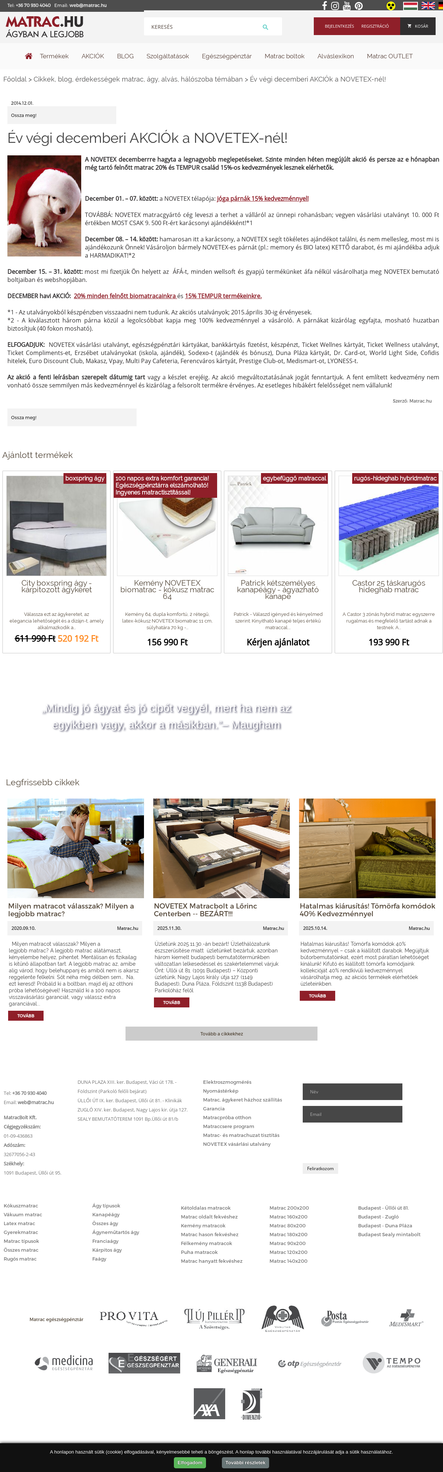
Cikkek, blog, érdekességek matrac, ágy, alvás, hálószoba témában (138, 79)
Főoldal (15, 79)
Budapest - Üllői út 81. (383, 1208)
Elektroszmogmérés (227, 1082)
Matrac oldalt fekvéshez (209, 1217)
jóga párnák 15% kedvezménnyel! (263, 198)
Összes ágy (105, 1223)
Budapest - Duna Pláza (385, 1225)
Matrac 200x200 (289, 1208)
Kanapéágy (106, 1214)
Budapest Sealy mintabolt (389, 1234)
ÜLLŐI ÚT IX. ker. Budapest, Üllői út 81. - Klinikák (130, 1100)
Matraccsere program (228, 1126)
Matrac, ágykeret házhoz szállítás (242, 1100)
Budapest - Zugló (378, 1217)
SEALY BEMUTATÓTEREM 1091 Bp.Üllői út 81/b (128, 1119)
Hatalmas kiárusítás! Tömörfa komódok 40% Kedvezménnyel (367, 910)
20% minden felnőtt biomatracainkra (125, 296)
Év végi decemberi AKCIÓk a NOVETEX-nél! (318, 79)
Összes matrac (21, 1250)
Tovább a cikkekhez (221, 1033)
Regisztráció (375, 26)
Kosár (418, 26)
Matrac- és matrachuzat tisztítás (241, 1135)
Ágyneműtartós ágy (115, 1232)
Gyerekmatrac (21, 1232)
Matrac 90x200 (287, 1243)
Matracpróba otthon (227, 1117)
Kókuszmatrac (21, 1206)
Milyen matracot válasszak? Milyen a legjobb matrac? (71, 910)
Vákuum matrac (23, 1214)
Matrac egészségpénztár (56, 1319)
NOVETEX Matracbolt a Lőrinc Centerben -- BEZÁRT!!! (205, 910)
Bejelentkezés (339, 26)
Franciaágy (105, 1241)
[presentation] (359, 1142)
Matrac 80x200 (287, 1225)
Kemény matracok (203, 1225)
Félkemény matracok (206, 1243)
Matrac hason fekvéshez (209, 1234)
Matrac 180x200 (288, 1234)
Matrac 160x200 (288, 1217)
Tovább (25, 1015)
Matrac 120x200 (288, 1252)
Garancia (214, 1108)
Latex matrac (19, 1223)
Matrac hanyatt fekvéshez (212, 1261)
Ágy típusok (106, 1206)
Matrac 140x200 (288, 1261)
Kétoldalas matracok (206, 1208)
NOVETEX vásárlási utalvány (237, 1144)
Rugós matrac (20, 1259)
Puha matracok (199, 1252)
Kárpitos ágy (107, 1250)
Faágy (99, 1259)
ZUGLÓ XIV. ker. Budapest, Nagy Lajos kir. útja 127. (133, 1109)
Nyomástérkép (220, 1091)
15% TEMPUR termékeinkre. (223, 296)
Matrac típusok (21, 1241)
